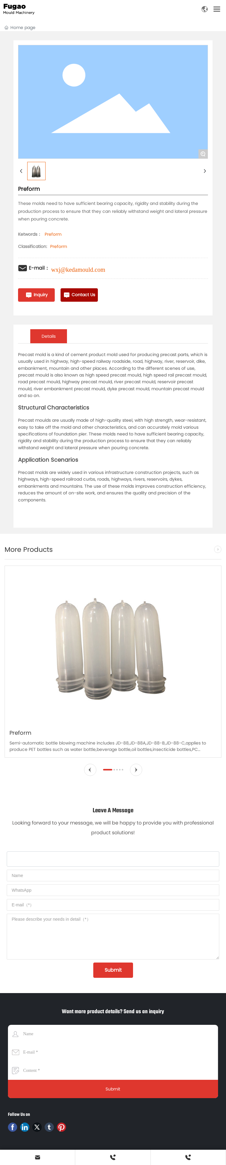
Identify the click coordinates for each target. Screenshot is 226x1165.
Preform (58, 246)
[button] (90, 770)
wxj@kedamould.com (78, 269)
